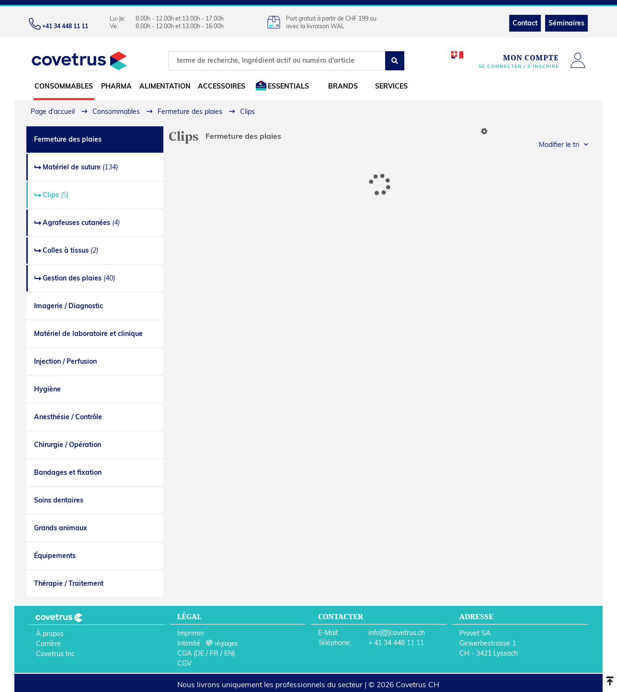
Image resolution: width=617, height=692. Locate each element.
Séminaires (566, 23)
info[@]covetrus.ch (396, 632)
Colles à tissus (70, 250)
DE (199, 653)
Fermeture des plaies (68, 139)
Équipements (55, 555)
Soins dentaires (58, 500)
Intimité (188, 643)
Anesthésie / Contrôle (68, 417)
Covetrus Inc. (56, 653)
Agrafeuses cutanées (81, 222)
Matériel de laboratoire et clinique (88, 333)
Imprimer (191, 633)
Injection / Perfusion (65, 361)
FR (214, 653)
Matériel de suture (80, 167)
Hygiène (47, 389)
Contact (525, 23)
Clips (56, 194)
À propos (50, 633)
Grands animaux (60, 528)
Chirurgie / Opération (67, 444)
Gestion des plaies (79, 278)
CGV (184, 663)
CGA (184, 653)
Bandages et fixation (68, 472)
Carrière (48, 643)
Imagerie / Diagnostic (68, 305)
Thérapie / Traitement (68, 583)
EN (228, 653)
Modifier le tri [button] (559, 144)
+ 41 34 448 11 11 (396, 642)
